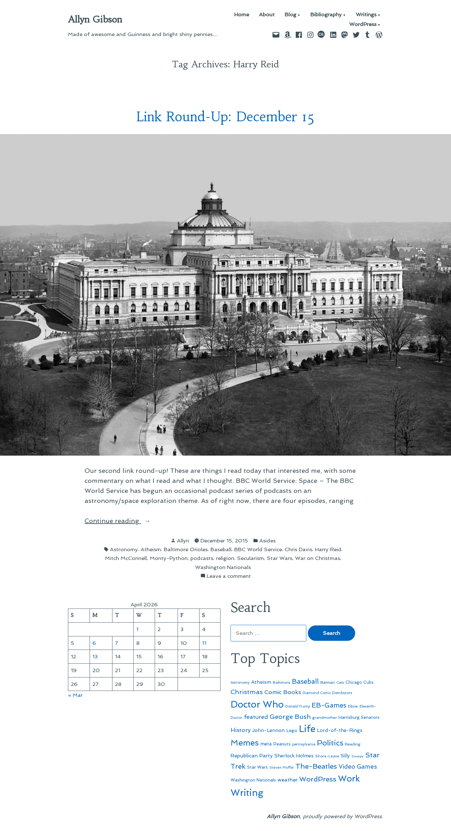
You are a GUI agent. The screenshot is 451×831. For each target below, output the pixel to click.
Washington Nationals (223, 567)
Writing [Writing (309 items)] (247, 792)
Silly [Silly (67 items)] (345, 756)
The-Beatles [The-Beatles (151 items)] (316, 766)
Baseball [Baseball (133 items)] (305, 681)
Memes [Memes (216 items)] (245, 742)
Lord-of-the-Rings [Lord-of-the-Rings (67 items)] (339, 730)
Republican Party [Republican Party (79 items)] (252, 755)
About (267, 15)
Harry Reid (328, 549)
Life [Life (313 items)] (307, 729)
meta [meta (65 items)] (266, 744)
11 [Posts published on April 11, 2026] (204, 643)
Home (241, 15)
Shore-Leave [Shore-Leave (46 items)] (327, 756)
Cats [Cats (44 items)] (340, 682)
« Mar (75, 695)
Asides (267, 540)
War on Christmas (317, 558)
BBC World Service (258, 549)
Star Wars (279, 558)
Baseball (220, 549)
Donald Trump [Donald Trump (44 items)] (297, 706)
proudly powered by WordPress (342, 816)
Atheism (151, 549)
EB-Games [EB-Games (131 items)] (329, 705)
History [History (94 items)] (241, 730)
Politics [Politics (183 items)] (330, 742)
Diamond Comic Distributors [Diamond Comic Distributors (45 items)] (327, 693)
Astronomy (124, 549)
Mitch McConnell (126, 558)
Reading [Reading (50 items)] (352, 744)
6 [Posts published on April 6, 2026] (94, 643)
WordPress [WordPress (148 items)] (317, 779)
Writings (366, 15)
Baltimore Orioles (186, 549)
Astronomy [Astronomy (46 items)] (240, 682)
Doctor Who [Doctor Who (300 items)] (257, 704)
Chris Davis (298, 549)
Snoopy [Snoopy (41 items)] (357, 756)
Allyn (183, 540)
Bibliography (326, 15)
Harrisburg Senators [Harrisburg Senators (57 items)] (359, 717)
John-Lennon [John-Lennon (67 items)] (268, 730)
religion (225, 558)
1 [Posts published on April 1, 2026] (137, 629)
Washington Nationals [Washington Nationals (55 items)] (253, 779)
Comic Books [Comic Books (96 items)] (282, 692)
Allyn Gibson (95, 19)
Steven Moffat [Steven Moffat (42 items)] (281, 768)
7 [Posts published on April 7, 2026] (116, 643)
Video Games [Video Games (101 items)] (358, 766)
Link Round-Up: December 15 (225, 117)
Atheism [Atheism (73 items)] (261, 682)
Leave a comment (229, 576)
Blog (290, 15)
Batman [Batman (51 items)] (327, 682)
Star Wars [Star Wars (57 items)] (257, 767)
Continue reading (128, 521)
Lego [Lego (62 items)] (291, 730)
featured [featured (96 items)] (256, 716)
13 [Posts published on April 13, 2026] (95, 656)
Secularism (250, 558)
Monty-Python (169, 558)
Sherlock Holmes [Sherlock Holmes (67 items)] (294, 756)
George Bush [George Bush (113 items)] (290, 716)
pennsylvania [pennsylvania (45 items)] (303, 744)
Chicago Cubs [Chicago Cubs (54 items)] (359, 682)
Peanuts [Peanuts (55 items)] (282, 743)
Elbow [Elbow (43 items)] (353, 706)
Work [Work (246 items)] (349, 778)
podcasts (201, 558)
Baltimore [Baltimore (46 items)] (281, 682)
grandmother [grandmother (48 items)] (324, 717)
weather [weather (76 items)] (287, 780)
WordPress (362, 24)
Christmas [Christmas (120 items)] (247, 692)
